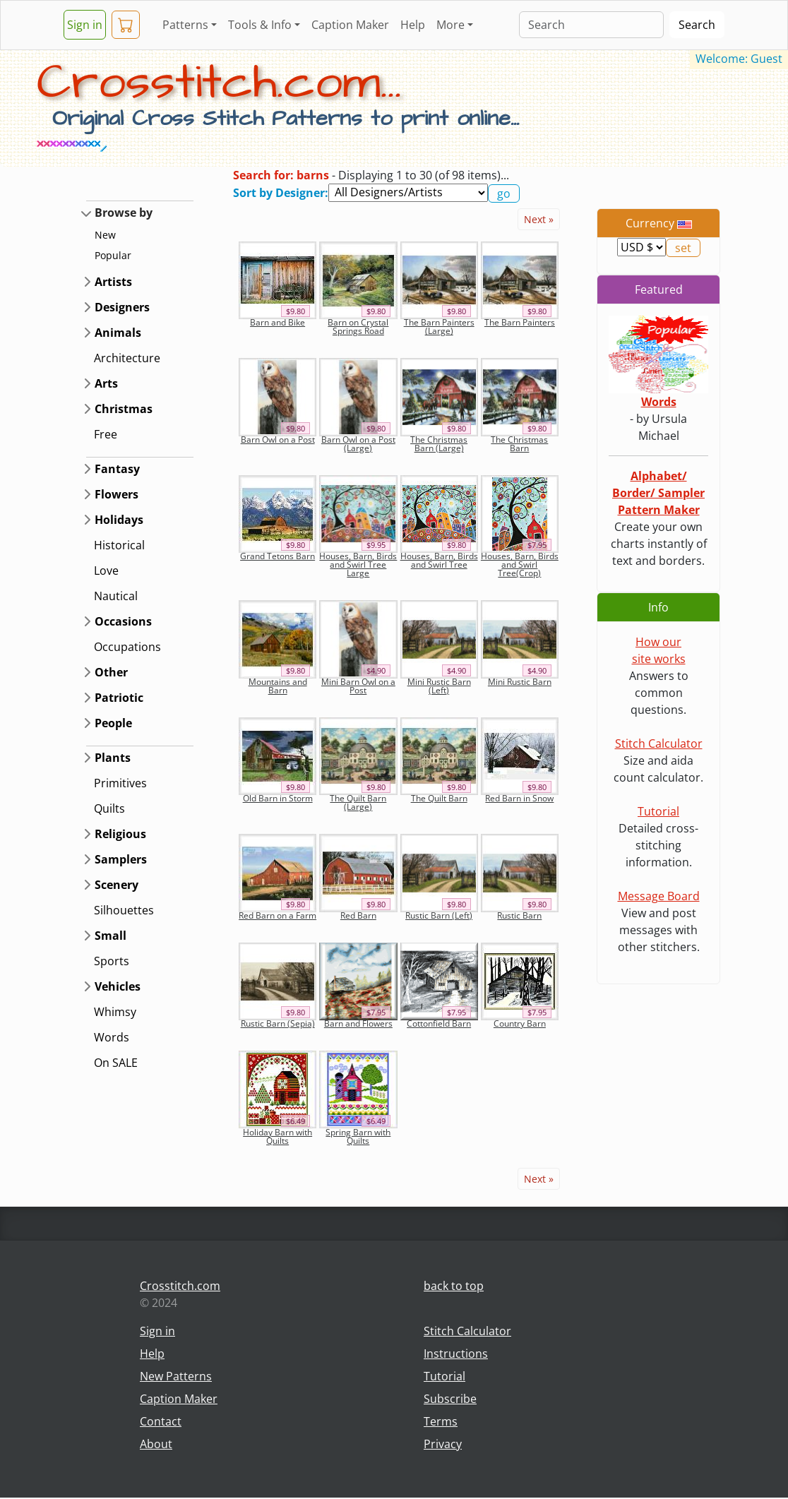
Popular (113, 255)
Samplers (121, 859)
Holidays (119, 519)
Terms (441, 1421)
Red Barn (358, 915)
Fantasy (117, 469)
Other (111, 672)
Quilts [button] (109, 808)
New (105, 234)
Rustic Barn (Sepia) (278, 1023)
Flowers (116, 494)
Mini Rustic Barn (519, 682)
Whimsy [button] (115, 1012)
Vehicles (118, 986)
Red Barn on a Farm (277, 915)
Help (412, 24)
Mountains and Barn (278, 686)
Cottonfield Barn (439, 1023)
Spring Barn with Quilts (358, 1136)
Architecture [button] (127, 358)
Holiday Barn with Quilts (277, 1136)
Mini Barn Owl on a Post (358, 686)
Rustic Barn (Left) (438, 915)
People (113, 723)
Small (110, 935)
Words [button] (111, 1037)
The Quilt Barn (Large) (358, 802)
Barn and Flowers (358, 1023)
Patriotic (119, 697)
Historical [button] (119, 545)
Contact (160, 1421)
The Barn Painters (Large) (439, 326)
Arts (106, 383)
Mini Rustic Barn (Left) (439, 686)
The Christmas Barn (519, 444)
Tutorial (658, 811)
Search (697, 24)
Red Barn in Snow (519, 798)
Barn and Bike (277, 322)
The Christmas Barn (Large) (438, 444)
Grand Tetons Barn (277, 556)
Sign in (84, 24)
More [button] (450, 24)
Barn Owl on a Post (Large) (358, 444)
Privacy (443, 1444)
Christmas (124, 409)
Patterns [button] (185, 24)
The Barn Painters (519, 322)
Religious (120, 834)
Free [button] (105, 434)
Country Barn (520, 1023)
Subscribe (450, 1399)
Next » (539, 219)
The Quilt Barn (439, 798)
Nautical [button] (116, 596)
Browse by (124, 212)
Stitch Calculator (659, 743)
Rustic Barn (519, 915)
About (156, 1444)
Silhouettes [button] (124, 910)
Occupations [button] (127, 647)
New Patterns (176, 1376)
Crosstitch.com (180, 1286)
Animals (118, 332)
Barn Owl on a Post (278, 440)
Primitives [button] (120, 783)
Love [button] (106, 570)
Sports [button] (111, 961)
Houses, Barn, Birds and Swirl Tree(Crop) (520, 564)
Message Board (659, 896)
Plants (113, 757)
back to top (454, 1286)
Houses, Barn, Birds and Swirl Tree (439, 560)
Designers (122, 307)
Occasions (123, 621)
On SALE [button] (116, 1062)
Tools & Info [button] (260, 24)
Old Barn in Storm (278, 798)
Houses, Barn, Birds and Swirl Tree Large (358, 564)
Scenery (116, 884)
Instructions (456, 1353)
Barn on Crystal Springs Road (358, 326)
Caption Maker (350, 24)
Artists (113, 281)
